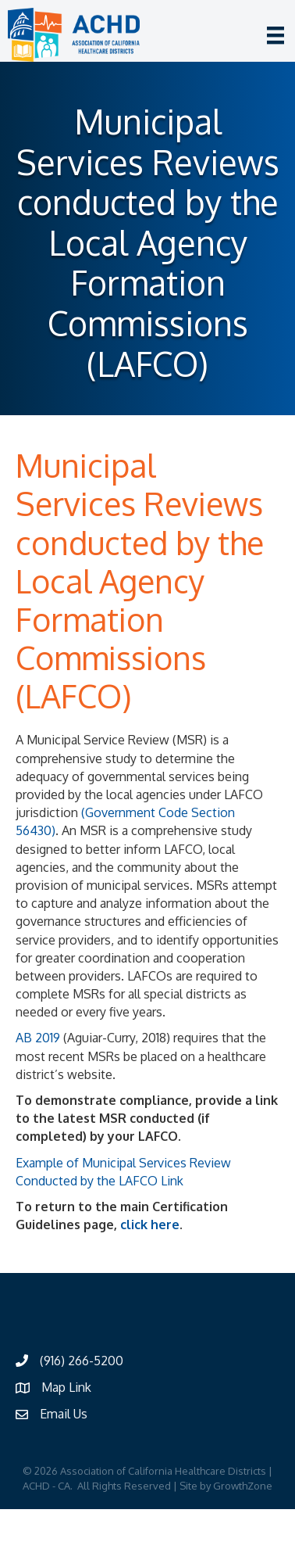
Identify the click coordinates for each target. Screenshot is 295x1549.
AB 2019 (38, 1037)
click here (149, 1224)
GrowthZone (242, 1485)
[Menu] (275, 35)
